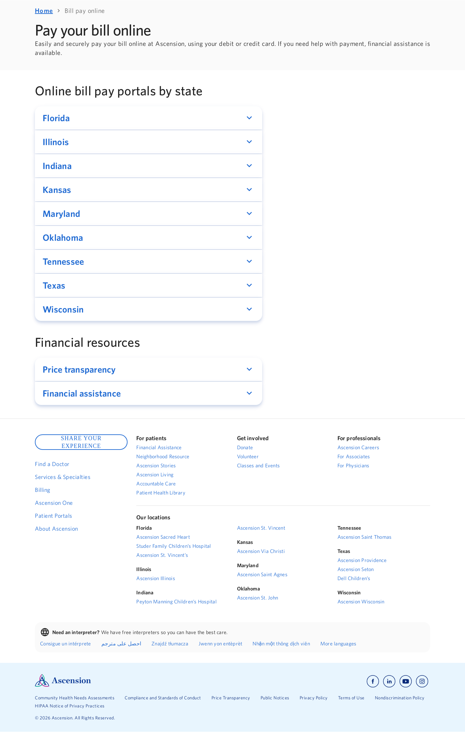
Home (44, 10)
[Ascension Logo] (63, 685)
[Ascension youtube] (405, 681)
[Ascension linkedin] (389, 681)
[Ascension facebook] (373, 681)
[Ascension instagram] (422, 681)
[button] (148, 118)
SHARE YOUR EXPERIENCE (81, 442)
